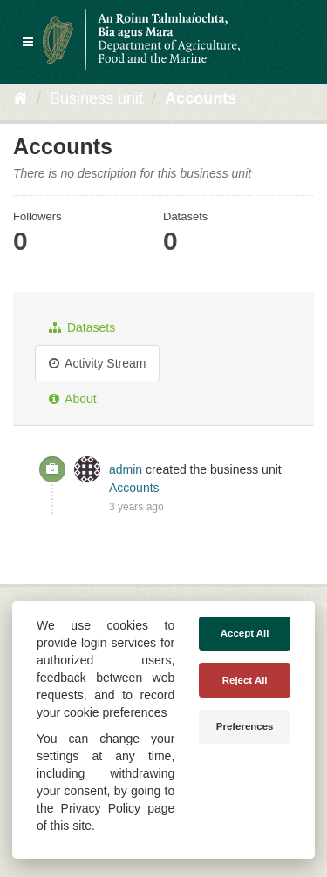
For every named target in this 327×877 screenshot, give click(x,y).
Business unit (96, 98)
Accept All (245, 633)
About (73, 399)
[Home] (20, 98)
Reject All (245, 680)
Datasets (82, 327)
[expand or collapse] (28, 41)
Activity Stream (97, 363)
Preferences (245, 726)
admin (125, 469)
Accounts (200, 98)
